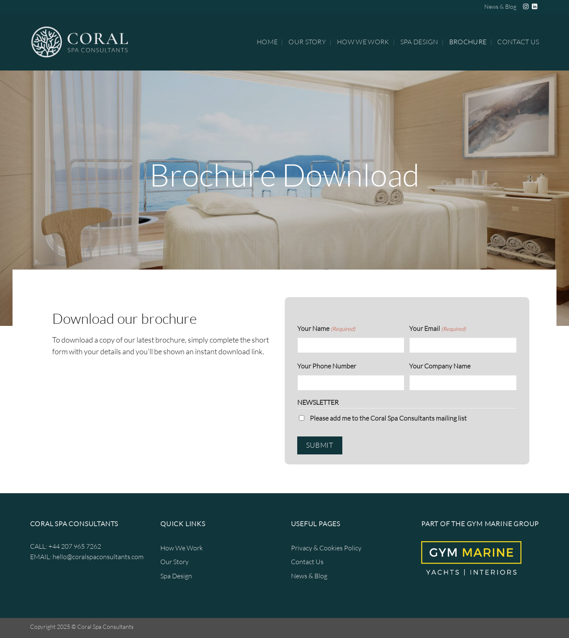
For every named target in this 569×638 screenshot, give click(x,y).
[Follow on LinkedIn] (534, 7)
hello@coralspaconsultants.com (98, 556)
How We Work (363, 42)
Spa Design (419, 42)
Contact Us (518, 42)
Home (267, 42)
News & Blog (500, 6)
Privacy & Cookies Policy (326, 548)
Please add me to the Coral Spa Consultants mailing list (388, 418)
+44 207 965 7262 (74, 546)
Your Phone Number (326, 366)
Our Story (307, 42)
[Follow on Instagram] (526, 7)
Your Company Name (439, 366)
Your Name (326, 328)
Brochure (468, 42)
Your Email (437, 328)
